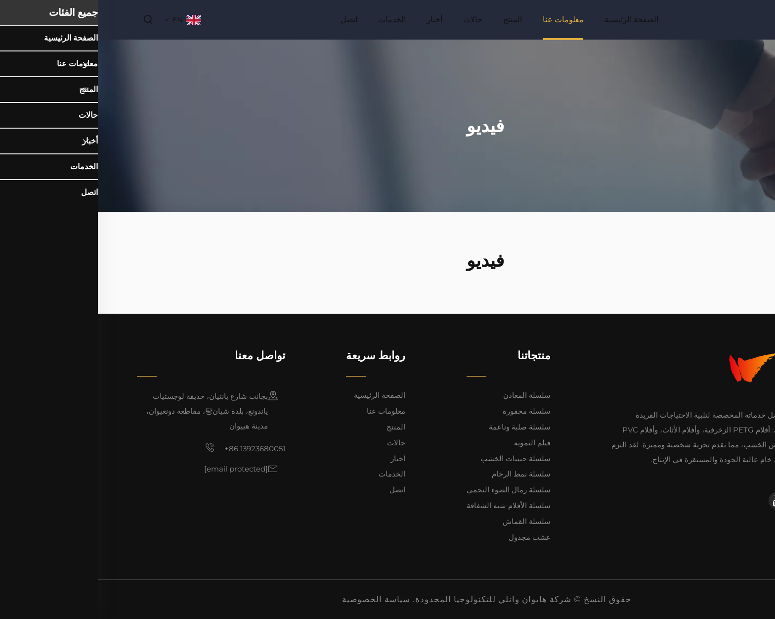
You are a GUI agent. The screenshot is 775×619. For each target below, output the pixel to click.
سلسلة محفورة (429, 411)
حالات (375, 19)
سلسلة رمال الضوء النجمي (411, 489)
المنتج (414, 19)
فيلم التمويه (434, 442)
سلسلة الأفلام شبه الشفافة (411, 505)
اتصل (251, 19)
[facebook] (727, 501)
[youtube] (680, 501)
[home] (715, 19)
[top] (758, 533)
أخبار (336, 19)
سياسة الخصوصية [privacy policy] (278, 599)
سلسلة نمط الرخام (423, 473)
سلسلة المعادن (429, 395)
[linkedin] (709, 501)
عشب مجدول (432, 537)
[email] (138, 469)
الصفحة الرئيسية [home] (533, 19)
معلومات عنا (465, 19)
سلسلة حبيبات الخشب (418, 458)
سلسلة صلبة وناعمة (422, 426)
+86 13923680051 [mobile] (147, 447)
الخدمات (294, 19)
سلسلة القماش (429, 521)
